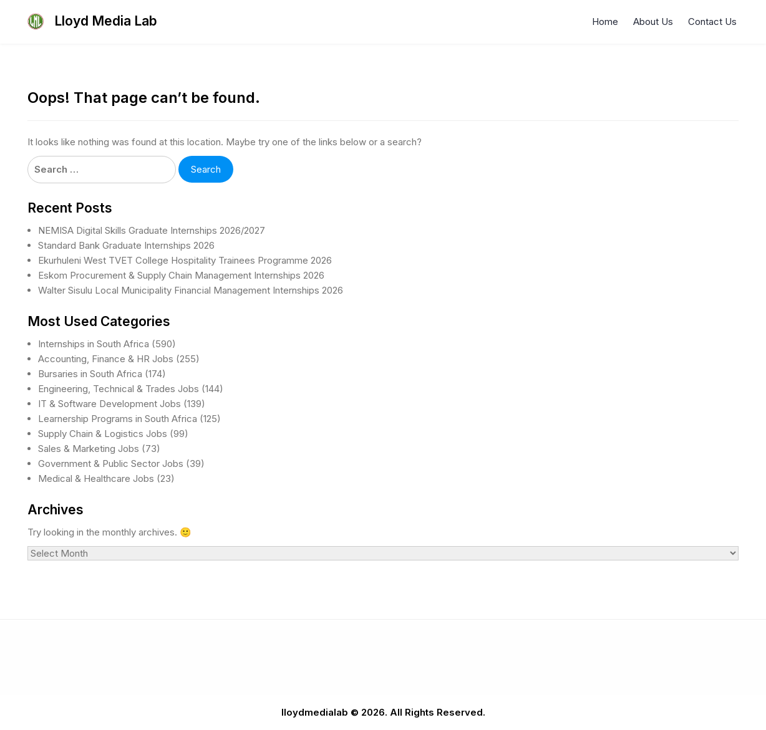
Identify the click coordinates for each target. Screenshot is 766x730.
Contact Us (712, 21)
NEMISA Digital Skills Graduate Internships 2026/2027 (151, 230)
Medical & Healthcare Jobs (96, 478)
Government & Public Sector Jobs (110, 463)
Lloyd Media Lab (105, 21)
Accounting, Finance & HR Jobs (105, 359)
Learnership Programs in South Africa (117, 419)
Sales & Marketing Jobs (88, 448)
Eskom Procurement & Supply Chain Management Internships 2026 (181, 275)
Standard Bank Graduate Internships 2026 (126, 245)
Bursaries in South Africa (90, 374)
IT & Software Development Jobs (109, 404)
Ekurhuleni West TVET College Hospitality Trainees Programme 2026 (185, 260)
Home (605, 21)
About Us (653, 21)
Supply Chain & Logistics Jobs (102, 433)
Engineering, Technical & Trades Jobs (118, 389)
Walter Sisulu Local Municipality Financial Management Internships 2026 (190, 290)
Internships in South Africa (93, 344)
